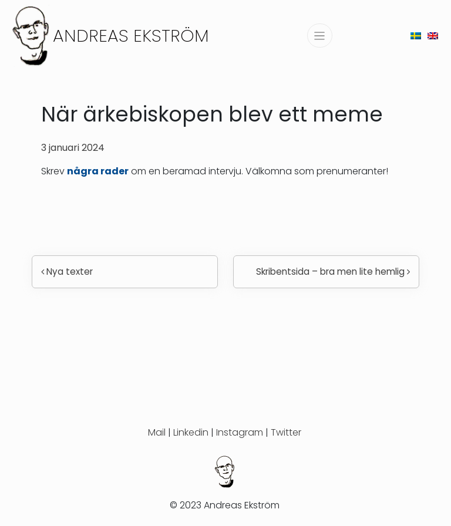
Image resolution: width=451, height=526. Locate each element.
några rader (98, 171)
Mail (157, 432)
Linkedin (190, 432)
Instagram (239, 432)
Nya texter (67, 271)
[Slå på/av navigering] (319, 35)
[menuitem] (416, 35)
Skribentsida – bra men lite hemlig (333, 271)
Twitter (286, 432)
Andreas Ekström (131, 35)
